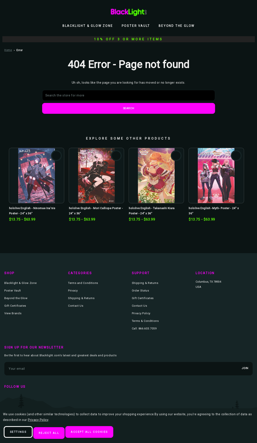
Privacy (73, 290)
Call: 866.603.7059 (144, 328)
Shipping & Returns (81, 298)
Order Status (140, 290)
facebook (8, 398)
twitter (21, 398)
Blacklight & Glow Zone (87, 26)
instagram (34, 398)
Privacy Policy (141, 313)
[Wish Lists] (240, 12)
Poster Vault (136, 26)
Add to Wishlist (56, 156)
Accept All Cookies (99, 433)
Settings (20, 433)
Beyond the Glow (177, 26)
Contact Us (75, 306)
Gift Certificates (15, 306)
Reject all (54, 433)
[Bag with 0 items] (250, 12)
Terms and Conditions (83, 283)
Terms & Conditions (145, 321)
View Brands (12, 313)
